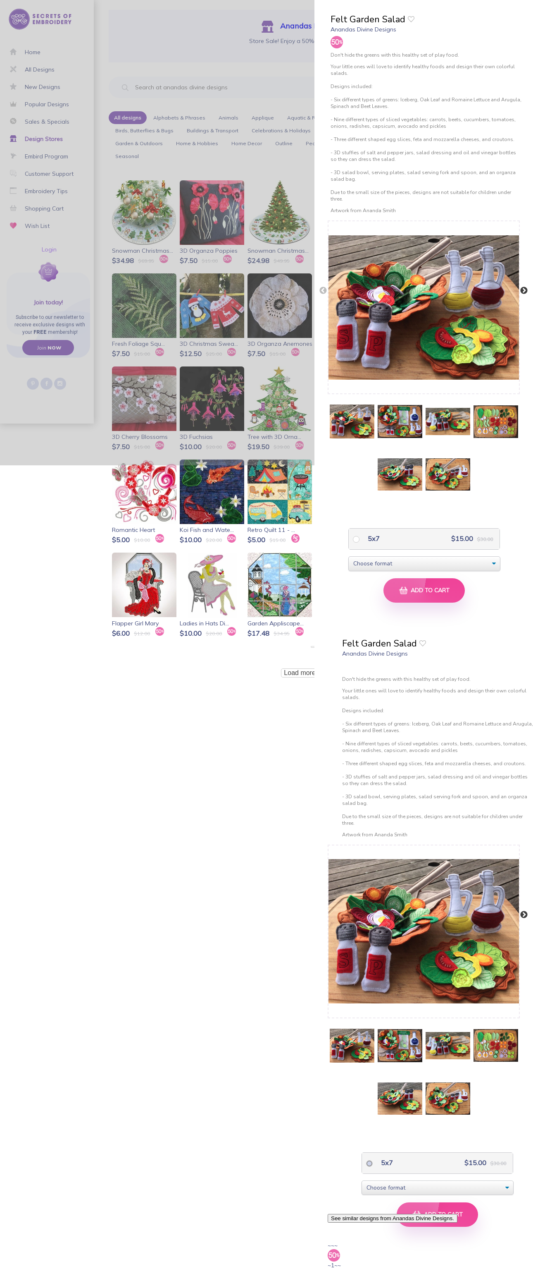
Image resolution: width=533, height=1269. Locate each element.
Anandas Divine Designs (363, 29)
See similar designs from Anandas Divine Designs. (392, 1218)
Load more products (313, 672)
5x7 (373, 538)
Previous (323, 291)
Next (524, 291)
